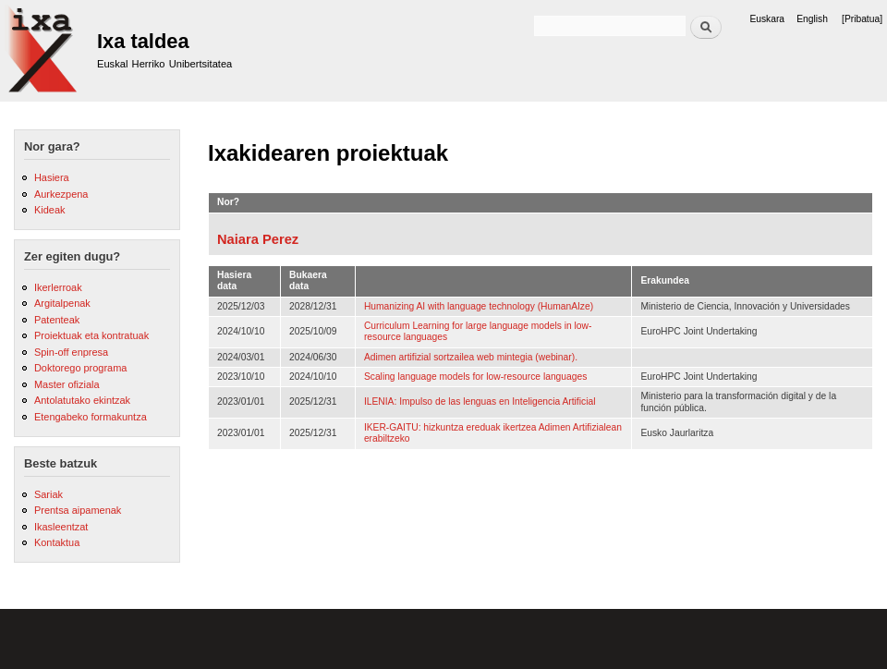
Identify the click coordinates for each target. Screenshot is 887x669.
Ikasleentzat (61, 526)
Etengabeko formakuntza (90, 416)
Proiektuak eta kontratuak (91, 335)
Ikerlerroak (58, 287)
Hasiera (51, 177)
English (812, 19)
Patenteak (56, 319)
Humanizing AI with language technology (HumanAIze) (478, 306)
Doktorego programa (80, 367)
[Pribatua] (862, 19)
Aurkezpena (61, 194)
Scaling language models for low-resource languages (475, 376)
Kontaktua (56, 542)
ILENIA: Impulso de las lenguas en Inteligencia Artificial (480, 401)
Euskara (766, 19)
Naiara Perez (257, 239)
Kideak (50, 209)
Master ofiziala (67, 384)
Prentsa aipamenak (77, 510)
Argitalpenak (62, 303)
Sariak (48, 494)
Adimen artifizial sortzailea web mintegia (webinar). (470, 357)
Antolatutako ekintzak (82, 400)
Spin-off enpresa (71, 352)
